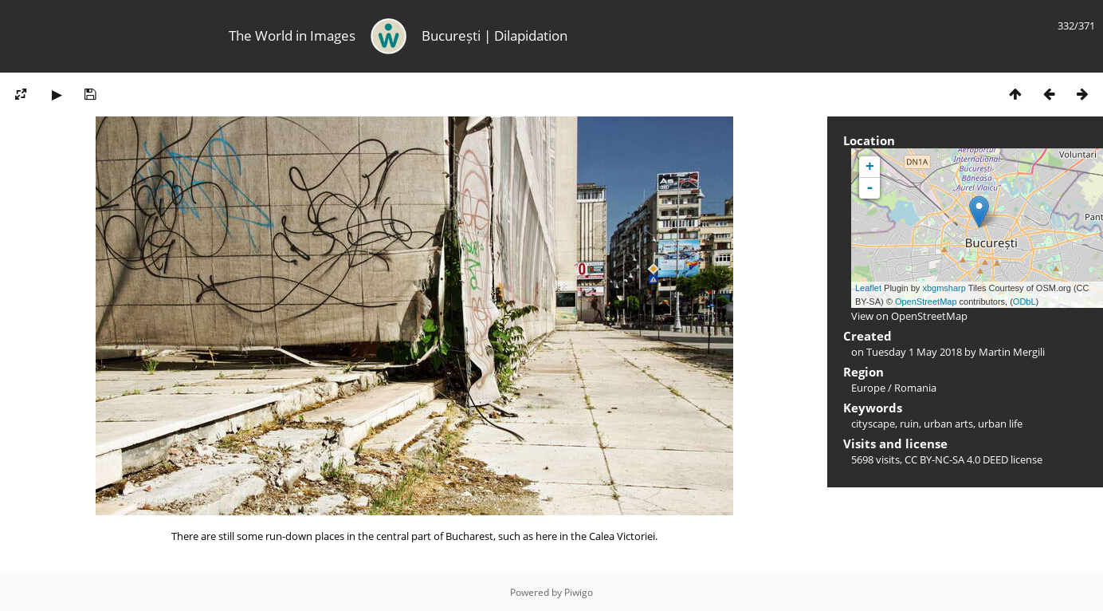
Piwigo (578, 592)
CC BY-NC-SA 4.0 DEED (956, 459)
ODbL (1024, 301)
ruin (909, 423)
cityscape (873, 423)
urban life (1000, 423)
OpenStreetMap (926, 301)
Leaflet (868, 288)
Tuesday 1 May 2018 (914, 352)
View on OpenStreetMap (909, 316)
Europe (868, 387)
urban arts (948, 423)
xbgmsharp (943, 288)
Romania (915, 387)
